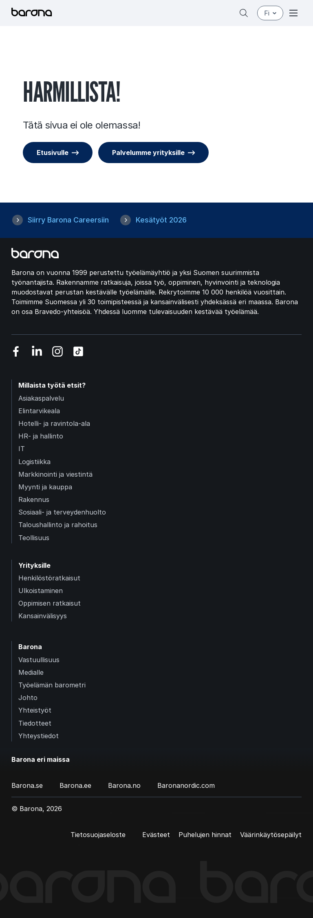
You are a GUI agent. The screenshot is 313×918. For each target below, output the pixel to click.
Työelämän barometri (52, 685)
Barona (30, 647)
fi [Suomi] (270, 13)
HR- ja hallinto (40, 436)
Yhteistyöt (34, 710)
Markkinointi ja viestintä (55, 474)
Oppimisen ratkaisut (49, 603)
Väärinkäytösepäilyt (271, 835)
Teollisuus (33, 538)
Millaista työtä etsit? (52, 385)
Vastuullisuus (39, 660)
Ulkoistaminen (40, 591)
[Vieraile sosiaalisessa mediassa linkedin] (37, 352)
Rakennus (33, 499)
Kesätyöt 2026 (161, 220)
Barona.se (27, 785)
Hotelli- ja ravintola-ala (54, 423)
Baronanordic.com (186, 785)
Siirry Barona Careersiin (68, 220)
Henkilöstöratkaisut (49, 578)
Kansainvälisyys (42, 616)
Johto (27, 697)
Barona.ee (75, 785)
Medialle (31, 672)
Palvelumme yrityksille (148, 152)
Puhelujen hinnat (205, 835)
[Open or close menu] (293, 13)
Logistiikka (34, 462)
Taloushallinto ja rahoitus (57, 525)
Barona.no (124, 785)
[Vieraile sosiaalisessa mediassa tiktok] (78, 352)
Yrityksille (34, 565)
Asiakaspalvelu (41, 398)
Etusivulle (52, 152)
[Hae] (244, 13)
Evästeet (156, 835)
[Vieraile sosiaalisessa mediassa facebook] (16, 352)
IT (21, 449)
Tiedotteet (34, 723)
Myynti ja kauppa (45, 487)
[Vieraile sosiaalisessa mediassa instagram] (58, 352)
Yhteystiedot (38, 736)
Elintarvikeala (39, 411)
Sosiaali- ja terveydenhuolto (62, 512)
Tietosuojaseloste (98, 835)
